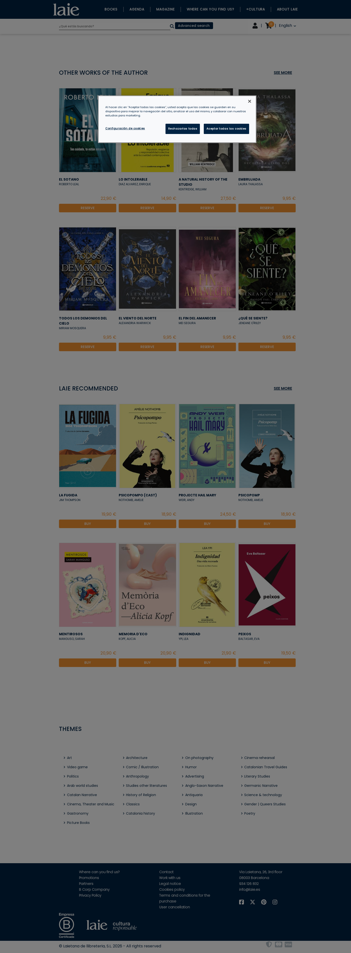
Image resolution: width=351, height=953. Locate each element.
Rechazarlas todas (182, 129)
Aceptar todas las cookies (226, 129)
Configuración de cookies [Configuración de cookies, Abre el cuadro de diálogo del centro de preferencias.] (125, 128)
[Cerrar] (249, 101)
